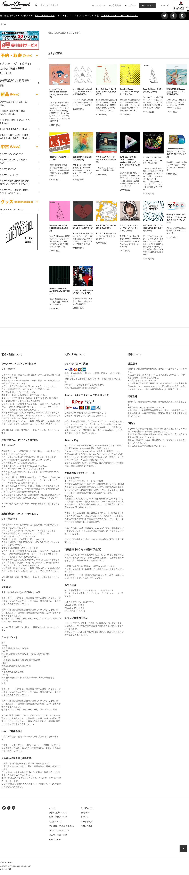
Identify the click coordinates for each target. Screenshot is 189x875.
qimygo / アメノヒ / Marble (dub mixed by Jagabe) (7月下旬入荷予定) (58, 93)
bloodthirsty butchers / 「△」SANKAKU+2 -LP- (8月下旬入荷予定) (83, 91)
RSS (51, 839)
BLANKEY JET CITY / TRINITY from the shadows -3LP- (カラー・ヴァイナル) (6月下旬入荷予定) (130, 162)
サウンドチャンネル (45, 15)
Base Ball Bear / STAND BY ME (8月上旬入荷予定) (83, 226)
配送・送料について (58, 817)
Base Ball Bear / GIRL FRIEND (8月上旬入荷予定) (58, 228)
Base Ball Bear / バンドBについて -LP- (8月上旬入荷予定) (106, 91)
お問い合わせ (87, 826)
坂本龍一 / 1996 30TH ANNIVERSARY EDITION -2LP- (59, 291)
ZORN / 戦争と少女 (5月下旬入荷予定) (82, 158)
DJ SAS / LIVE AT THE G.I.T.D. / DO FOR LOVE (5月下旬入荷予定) (152, 160)
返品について (55, 821)
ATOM (58, 839)
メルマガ (165, 5)
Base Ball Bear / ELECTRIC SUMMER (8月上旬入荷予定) (129, 91)
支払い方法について (58, 812)
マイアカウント (88, 808)
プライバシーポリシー (59, 830)
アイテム (146, 5)
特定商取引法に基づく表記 (61, 826)
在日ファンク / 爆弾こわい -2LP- (58, 158)
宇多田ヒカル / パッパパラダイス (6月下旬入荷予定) (106, 159)
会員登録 (117, 5)
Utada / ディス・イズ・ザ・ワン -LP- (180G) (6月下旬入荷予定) (129, 228)
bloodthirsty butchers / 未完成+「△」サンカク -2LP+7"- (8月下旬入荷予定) (176, 153)
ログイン (132, 5)
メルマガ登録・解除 (58, 835)
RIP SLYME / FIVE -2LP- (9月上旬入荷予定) (106, 226)
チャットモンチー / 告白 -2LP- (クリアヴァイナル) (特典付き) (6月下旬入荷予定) (176, 219)
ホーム (3, 24)
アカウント (100, 5)
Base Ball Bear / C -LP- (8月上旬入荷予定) (152, 90)
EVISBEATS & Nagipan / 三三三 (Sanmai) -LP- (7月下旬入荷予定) (176, 91)
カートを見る (87, 821)
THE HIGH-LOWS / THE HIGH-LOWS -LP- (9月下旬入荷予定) (153, 228)
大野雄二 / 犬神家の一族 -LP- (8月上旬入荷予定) (83, 291)
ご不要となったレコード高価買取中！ (119, 15)
